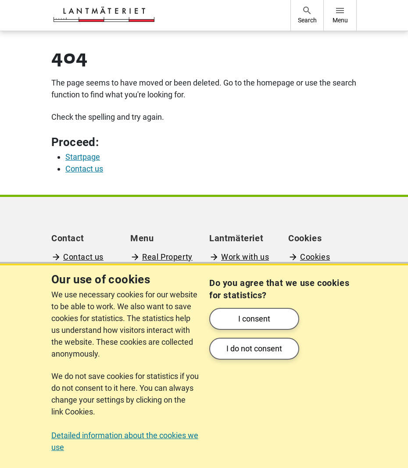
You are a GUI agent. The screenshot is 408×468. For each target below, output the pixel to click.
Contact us (83, 256)
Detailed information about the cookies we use (124, 441)
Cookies (315, 256)
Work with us (245, 256)
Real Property (167, 256)
